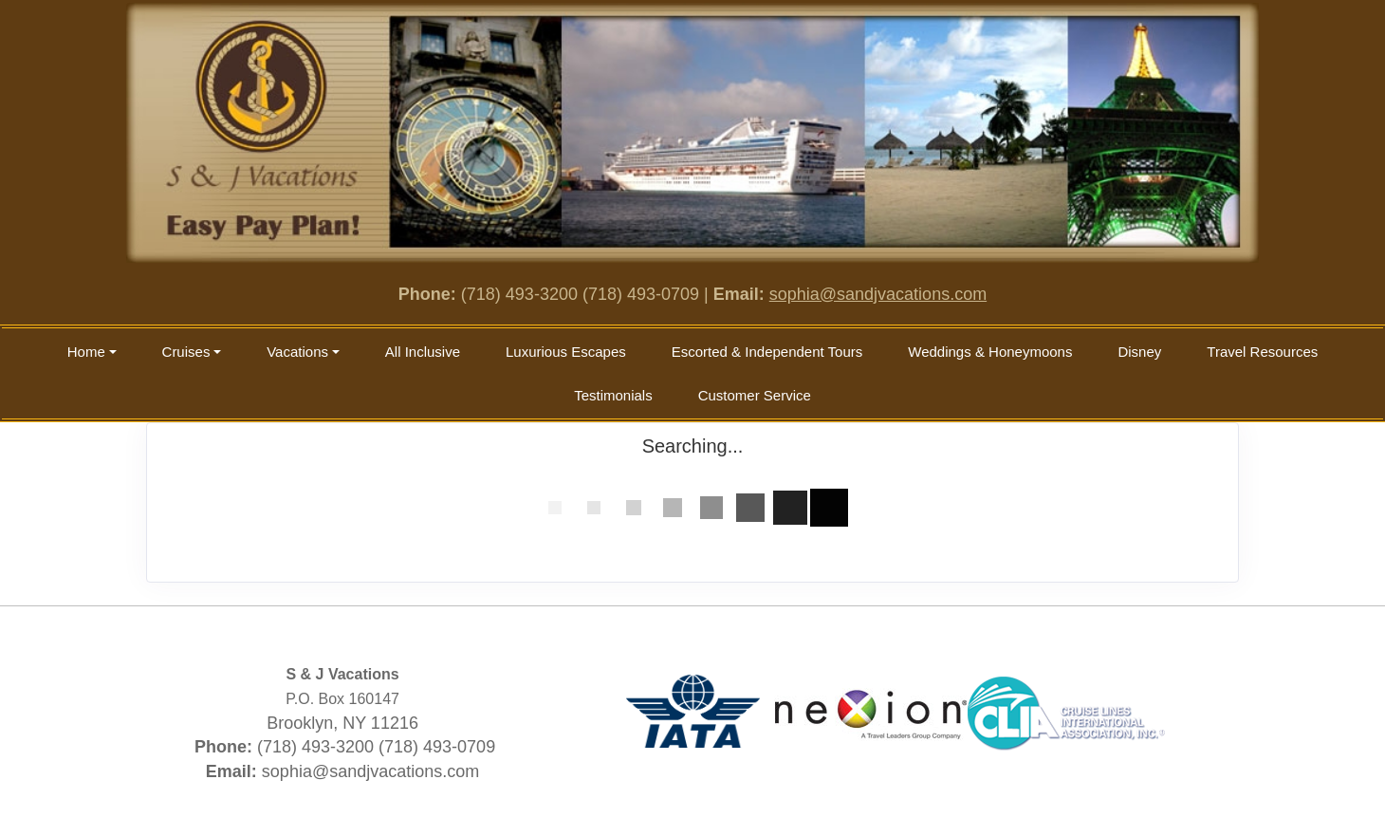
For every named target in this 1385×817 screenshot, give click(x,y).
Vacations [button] (297, 352)
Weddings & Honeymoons (990, 352)
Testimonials (613, 395)
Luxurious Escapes (566, 352)
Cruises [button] (186, 352)
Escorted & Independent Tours (767, 352)
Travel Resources (1262, 352)
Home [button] (86, 352)
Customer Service (754, 395)
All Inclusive (422, 352)
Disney (1139, 352)
